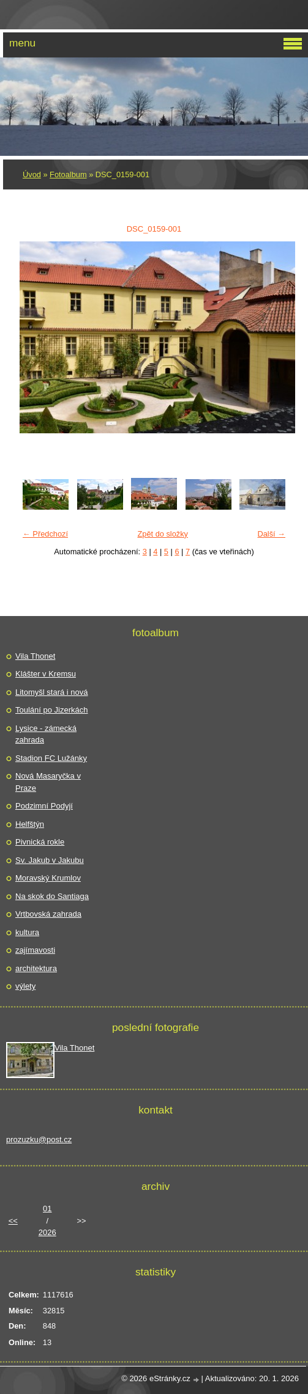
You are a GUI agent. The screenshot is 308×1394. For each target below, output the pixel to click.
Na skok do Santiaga (52, 896)
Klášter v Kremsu (45, 673)
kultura (27, 932)
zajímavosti (35, 950)
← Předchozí (45, 533)
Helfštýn (29, 824)
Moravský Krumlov (48, 877)
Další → (271, 533)
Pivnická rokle (39, 841)
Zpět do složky (162, 533)
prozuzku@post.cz (39, 1139)
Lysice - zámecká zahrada (46, 734)
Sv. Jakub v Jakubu (49, 860)
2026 (47, 1232)
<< (13, 1220)
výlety (25, 986)
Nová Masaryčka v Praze (48, 782)
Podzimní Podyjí (44, 805)
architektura (36, 968)
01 (47, 1208)
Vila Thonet (35, 656)
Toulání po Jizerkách (51, 709)
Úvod (32, 174)
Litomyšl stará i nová (51, 692)
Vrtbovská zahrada (48, 914)
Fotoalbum (68, 174)
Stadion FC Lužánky (51, 758)
